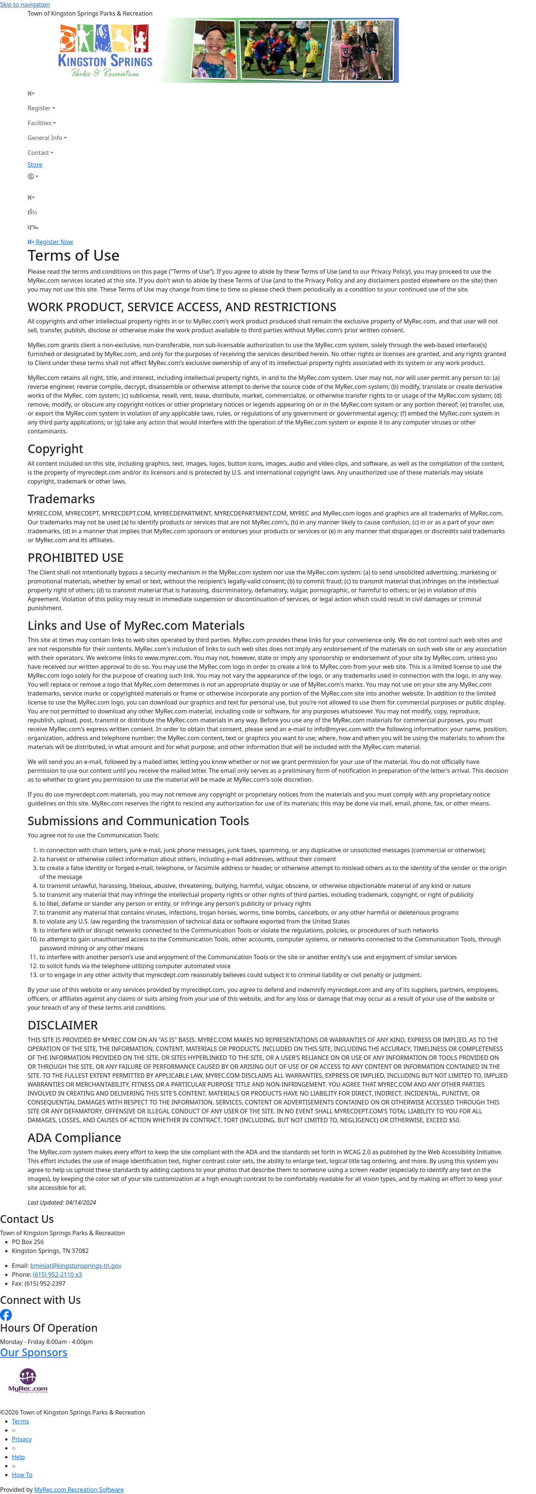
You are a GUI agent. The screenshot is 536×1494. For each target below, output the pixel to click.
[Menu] (33, 226)
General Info (45, 138)
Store (35, 164)
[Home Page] (47, 93)
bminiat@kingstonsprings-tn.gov (76, 1266)
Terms (20, 1421)
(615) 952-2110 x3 (57, 1274)
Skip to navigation (25, 4)
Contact (38, 153)
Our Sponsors (34, 1352)
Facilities (40, 123)
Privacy (22, 1439)
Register (39, 108)
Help (18, 1457)
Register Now (54, 242)
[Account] (47, 176)
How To (22, 1475)
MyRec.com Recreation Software (79, 1489)
